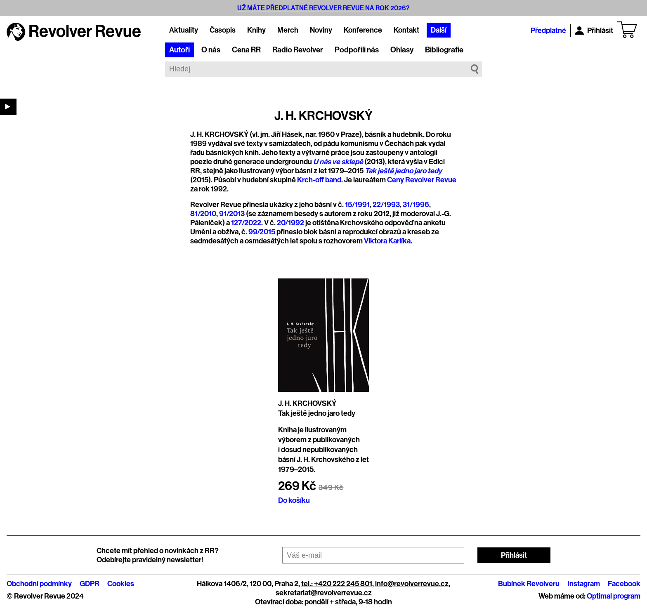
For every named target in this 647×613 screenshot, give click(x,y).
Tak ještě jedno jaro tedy (316, 413)
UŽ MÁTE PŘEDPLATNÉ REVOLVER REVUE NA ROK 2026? (323, 8)
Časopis (223, 30)
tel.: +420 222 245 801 (336, 583)
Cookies (120, 583)
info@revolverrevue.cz (412, 583)
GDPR (89, 583)
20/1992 (290, 222)
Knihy (256, 30)
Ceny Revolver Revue (421, 179)
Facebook (624, 583)
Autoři (179, 49)
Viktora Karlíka (387, 240)
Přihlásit (594, 30)
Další (438, 30)
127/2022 (246, 222)
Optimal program (613, 596)
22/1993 (386, 204)
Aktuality (183, 30)
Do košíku (294, 500)
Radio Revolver (297, 49)
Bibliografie (444, 49)
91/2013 (232, 213)
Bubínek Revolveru (529, 583)
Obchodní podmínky (39, 583)
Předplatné (548, 30)
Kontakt (406, 30)
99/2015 (261, 231)
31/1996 (416, 204)
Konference (363, 30)
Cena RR (246, 49)
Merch (287, 30)
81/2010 (203, 213)
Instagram (583, 583)
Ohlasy (401, 49)
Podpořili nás (357, 49)
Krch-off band (319, 179)
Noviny (321, 30)
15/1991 (357, 204)
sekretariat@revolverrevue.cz (324, 592)
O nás (210, 49)
